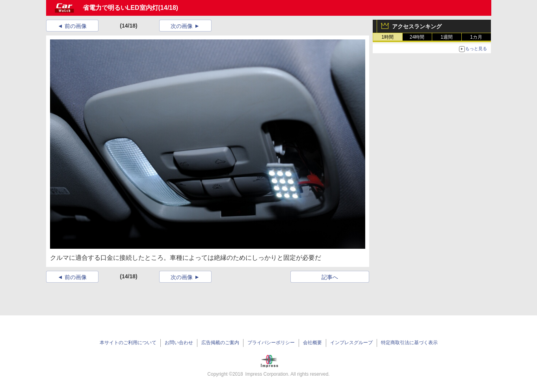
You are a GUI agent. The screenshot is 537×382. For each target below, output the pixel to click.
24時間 (417, 37)
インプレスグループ (351, 342)
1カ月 (476, 37)
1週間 (446, 37)
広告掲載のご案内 (220, 342)
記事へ (329, 277)
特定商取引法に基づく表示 (409, 342)
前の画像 (76, 26)
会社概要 (312, 342)
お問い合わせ (179, 342)
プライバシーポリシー (271, 342)
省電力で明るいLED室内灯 (120, 7)
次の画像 (182, 26)
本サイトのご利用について (128, 342)
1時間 (387, 37)
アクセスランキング (417, 26)
